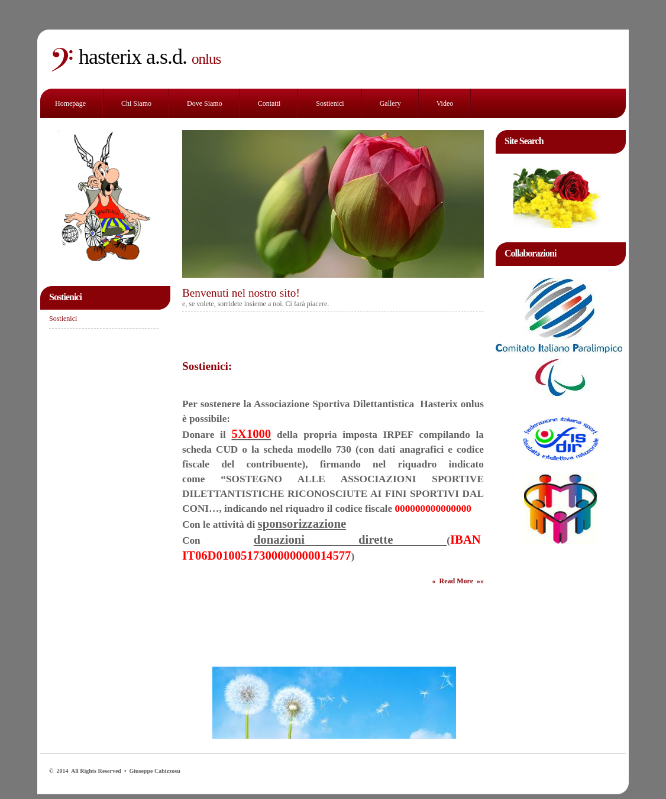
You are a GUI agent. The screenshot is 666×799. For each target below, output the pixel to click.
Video (445, 103)
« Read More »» (458, 581)
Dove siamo (204, 103)
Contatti (269, 103)
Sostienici (330, 103)
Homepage (70, 103)
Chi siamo (136, 103)
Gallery (390, 103)
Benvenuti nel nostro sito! (241, 293)
